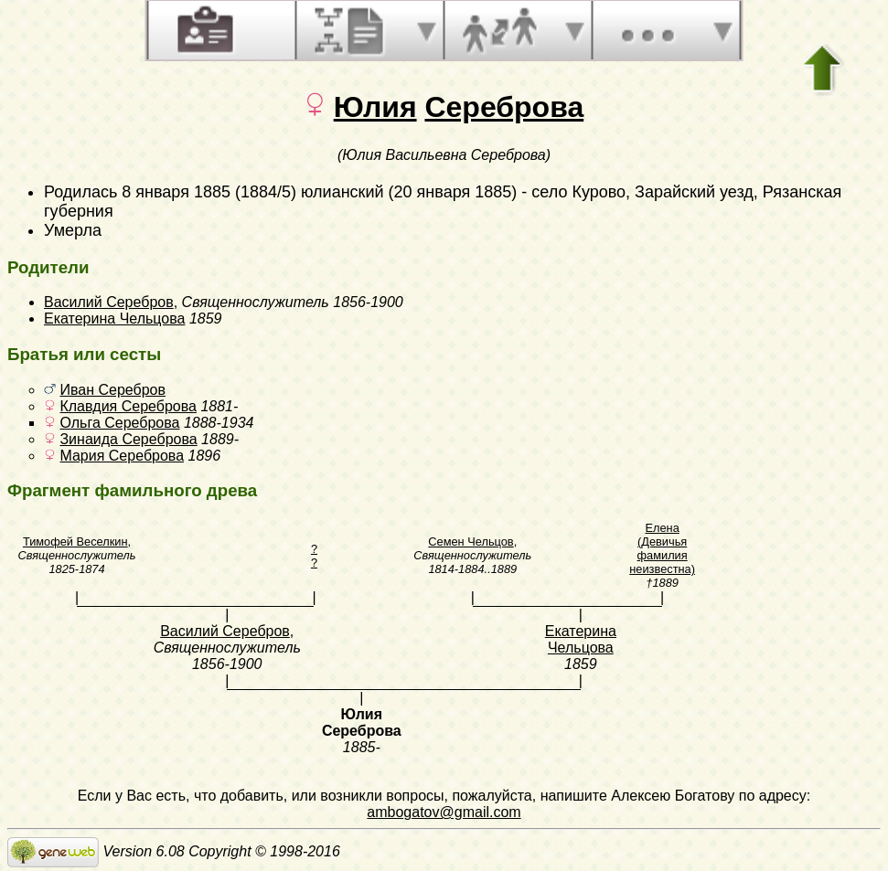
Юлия (375, 106)
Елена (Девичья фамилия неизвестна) (662, 548)
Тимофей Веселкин (75, 541)
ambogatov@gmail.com (443, 812)
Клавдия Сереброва (128, 406)
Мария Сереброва (121, 455)
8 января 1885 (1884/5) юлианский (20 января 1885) (319, 192)
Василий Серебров (109, 302)
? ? (314, 555)
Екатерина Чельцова (114, 318)
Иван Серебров (112, 390)
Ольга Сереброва (119, 422)
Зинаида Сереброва (128, 439)
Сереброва (503, 106)
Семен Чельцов (470, 541)
